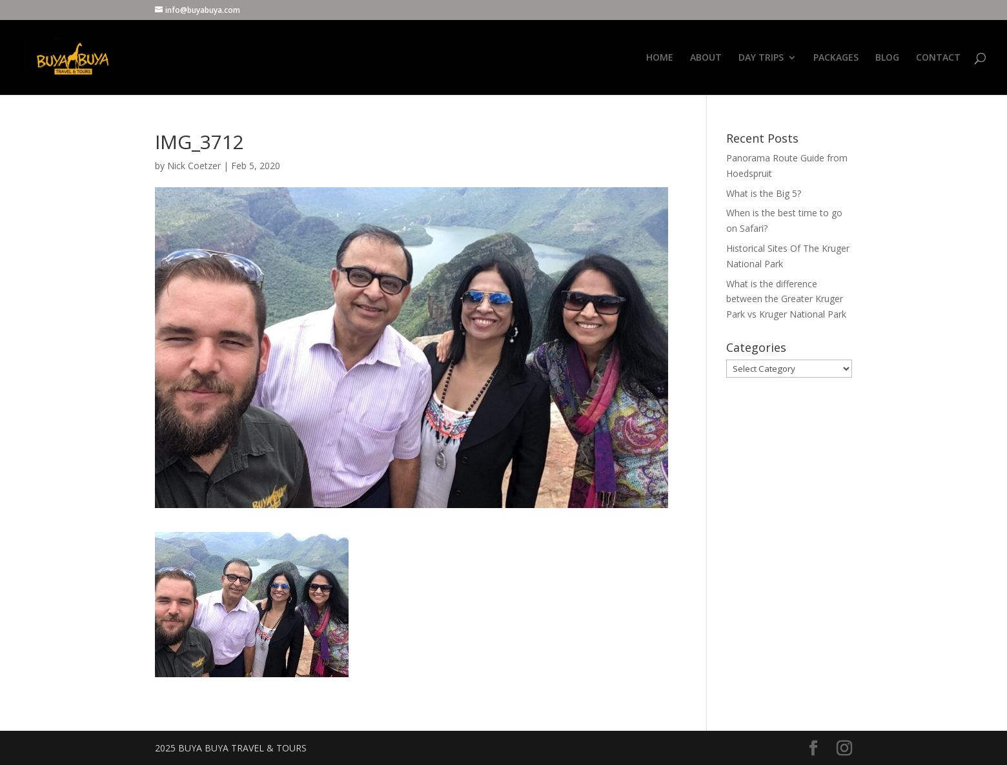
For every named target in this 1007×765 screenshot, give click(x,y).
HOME (659, 58)
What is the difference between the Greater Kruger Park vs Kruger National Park (786, 299)
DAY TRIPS (761, 58)
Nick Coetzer (194, 165)
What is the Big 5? (763, 193)
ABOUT (706, 58)
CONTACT (938, 58)
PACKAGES (836, 58)
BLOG (887, 58)
